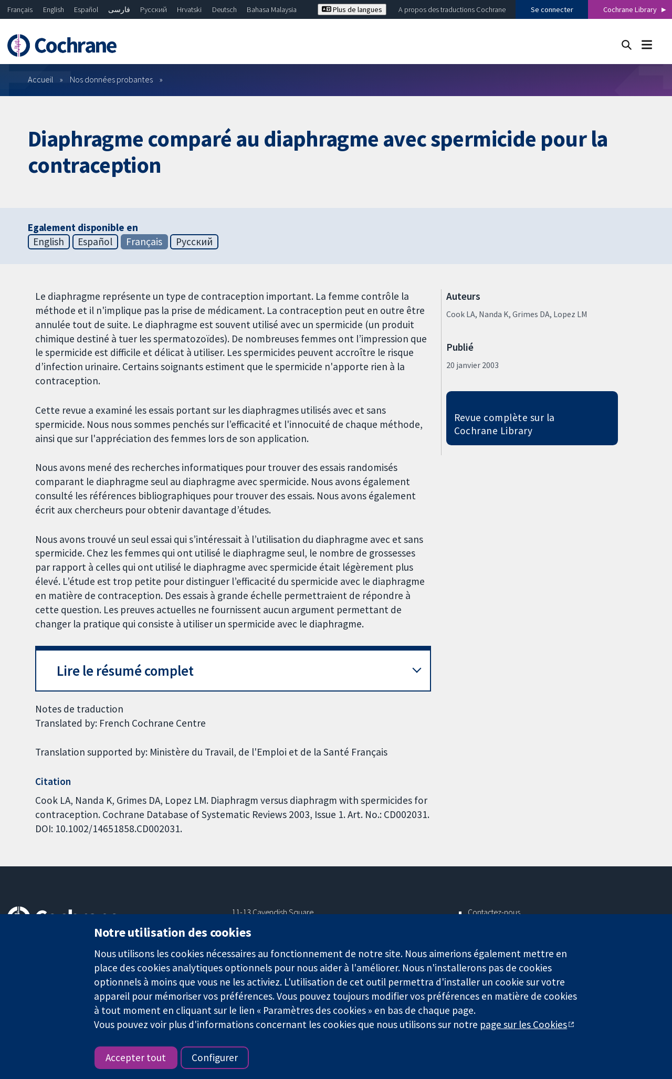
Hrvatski (189, 9)
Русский (153, 9)
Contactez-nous (494, 912)
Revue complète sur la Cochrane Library (504, 424)
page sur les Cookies (523, 1024)
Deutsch (224, 9)
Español (86, 9)
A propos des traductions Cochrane (452, 9)
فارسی (119, 9)
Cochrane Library (630, 9)
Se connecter (552, 9)
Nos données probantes (111, 79)
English (53, 9)
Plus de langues (352, 9)
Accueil (41, 79)
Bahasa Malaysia (272, 9)
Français (20, 9)
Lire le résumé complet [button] (125, 670)
